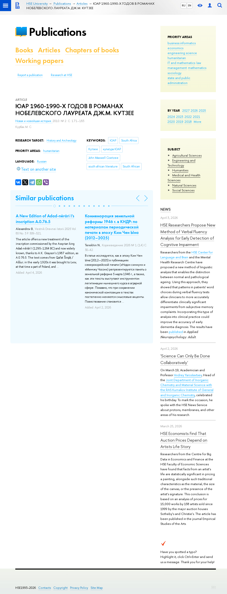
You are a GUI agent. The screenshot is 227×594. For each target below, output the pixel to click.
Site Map (97, 588)
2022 (188, 116)
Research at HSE (61, 75)
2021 (196, 116)
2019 (179, 121)
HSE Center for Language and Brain (186, 254)
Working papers (39, 60)
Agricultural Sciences (187, 155)
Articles (49, 50)
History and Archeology (61, 141)
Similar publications (44, 198)
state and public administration (179, 80)
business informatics (182, 43)
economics (175, 48)
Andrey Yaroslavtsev (188, 375)
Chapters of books (92, 50)
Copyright (60, 588)
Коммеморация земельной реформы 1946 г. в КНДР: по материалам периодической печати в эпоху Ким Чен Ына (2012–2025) (112, 226)
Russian (42, 162)
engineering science (182, 53)
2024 (171, 116)
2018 (188, 121)
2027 (185, 110)
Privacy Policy (79, 588)
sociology (174, 73)
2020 (171, 121)
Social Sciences (183, 190)
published (176, 331)
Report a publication (30, 75)
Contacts (44, 588)
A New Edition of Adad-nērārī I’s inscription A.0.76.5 (45, 218)
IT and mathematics (181, 63)
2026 (194, 110)
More (197, 121)
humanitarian (177, 58)
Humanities (180, 170)
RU (184, 5)
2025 (202, 110)
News (165, 209)
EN (189, 5)
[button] (54, 206)
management (177, 67)
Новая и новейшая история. (34, 121)
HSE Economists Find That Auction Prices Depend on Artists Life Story (183, 439)
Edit (213, 587)
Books (24, 50)
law (198, 63)
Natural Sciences (184, 185)
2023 (179, 116)
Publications (57, 31)
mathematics (197, 67)
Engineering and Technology (181, 162)
